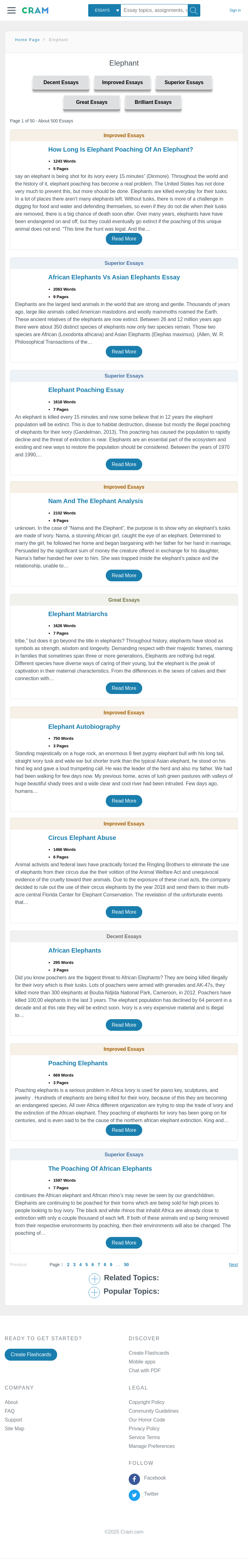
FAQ (10, 1411)
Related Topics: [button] (131, 1277)
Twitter (150, 1494)
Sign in (235, 10)
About (11, 1402)
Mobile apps (142, 1361)
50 (126, 1264)
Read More (124, 238)
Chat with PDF (145, 1370)
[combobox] (104, 10)
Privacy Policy (144, 1428)
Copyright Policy (146, 1402)
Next (233, 1264)
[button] (11, 10)
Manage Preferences (152, 1446)
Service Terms (144, 1437)
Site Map (14, 1428)
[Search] (194, 10)
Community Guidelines (154, 1411)
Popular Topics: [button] (131, 1291)
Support (13, 1419)
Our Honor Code (147, 1419)
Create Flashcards (31, 1354)
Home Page (27, 40)
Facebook (153, 1478)
